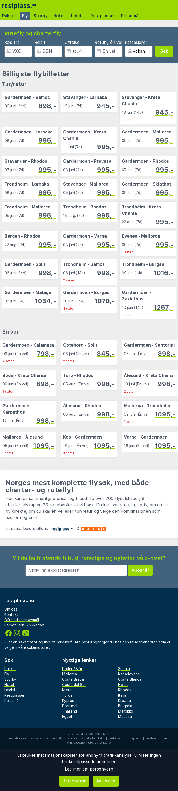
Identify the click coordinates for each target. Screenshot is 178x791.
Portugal (69, 706)
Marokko (125, 711)
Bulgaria (125, 706)
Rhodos (124, 690)
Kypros (68, 701)
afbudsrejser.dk (70, 738)
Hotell (59, 15)
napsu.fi (136, 738)
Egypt (67, 716)
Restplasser (102, 15)
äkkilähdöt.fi (95, 738)
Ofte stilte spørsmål (21, 620)
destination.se (156, 738)
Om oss (10, 609)
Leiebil (78, 15)
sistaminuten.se (42, 738)
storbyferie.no (99, 742)
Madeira (125, 716)
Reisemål (130, 15)
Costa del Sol (74, 685)
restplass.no (17, 738)
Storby (41, 15)
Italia (122, 695)
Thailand (69, 711)
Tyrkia (67, 695)
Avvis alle (105, 781)
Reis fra (11, 42)
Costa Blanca (129, 679)
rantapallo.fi (117, 738)
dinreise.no (76, 742)
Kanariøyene (129, 674)
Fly (25, 15)
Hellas (123, 685)
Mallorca (69, 674)
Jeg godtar (74, 781)
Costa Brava (73, 679)
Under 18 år (72, 669)
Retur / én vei (108, 42)
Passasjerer (136, 42)
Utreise (71, 42)
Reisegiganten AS (95, 734)
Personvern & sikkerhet (24, 625)
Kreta (67, 690)
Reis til (40, 42)
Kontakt (11, 614)
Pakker (9, 15)
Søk (164, 51)
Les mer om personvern (89, 769)
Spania (124, 669)
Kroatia (124, 701)
